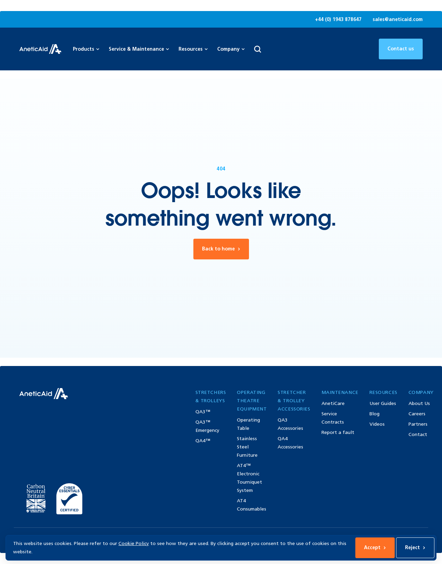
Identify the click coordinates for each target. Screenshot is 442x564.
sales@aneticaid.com (398, 19)
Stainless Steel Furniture (247, 447)
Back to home (221, 249)
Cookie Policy (133, 543)
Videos (377, 424)
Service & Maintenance (139, 49)
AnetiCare (333, 403)
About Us (419, 403)
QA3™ (202, 412)
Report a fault (337, 432)
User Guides (382, 403)
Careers (417, 414)
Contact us (400, 49)
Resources (193, 49)
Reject (415, 548)
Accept (375, 548)
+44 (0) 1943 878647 (338, 19)
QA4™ (202, 441)
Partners (418, 424)
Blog (374, 414)
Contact (418, 434)
